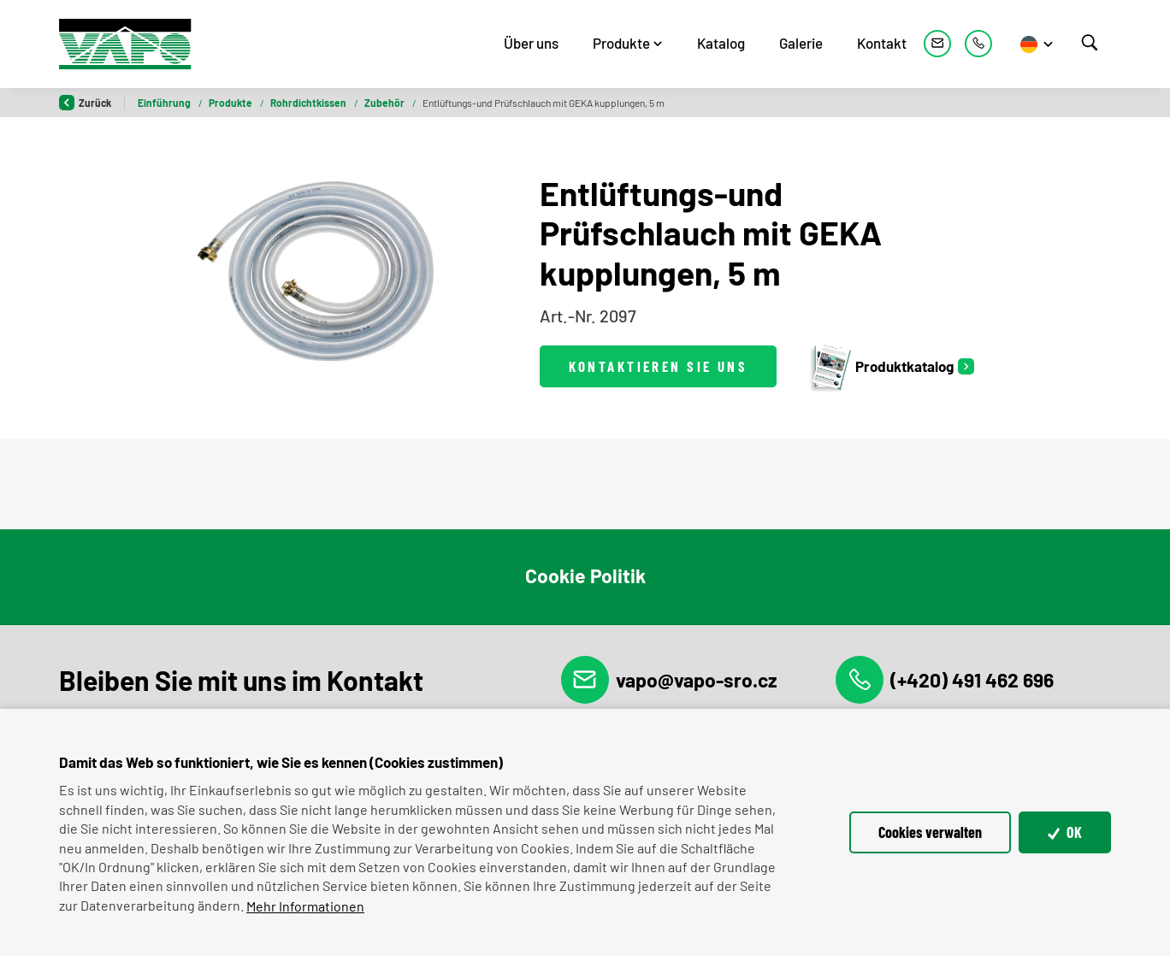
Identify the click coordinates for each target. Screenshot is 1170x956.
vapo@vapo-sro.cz (669, 680)
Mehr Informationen (305, 906)
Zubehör (385, 103)
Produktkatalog (881, 366)
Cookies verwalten (930, 832)
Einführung (165, 103)
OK (1065, 832)
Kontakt (882, 42)
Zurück (85, 102)
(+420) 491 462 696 (945, 680)
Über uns (531, 42)
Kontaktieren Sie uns (658, 366)
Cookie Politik (585, 575)
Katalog (721, 42)
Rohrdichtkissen (309, 103)
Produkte (621, 42)
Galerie (801, 42)
